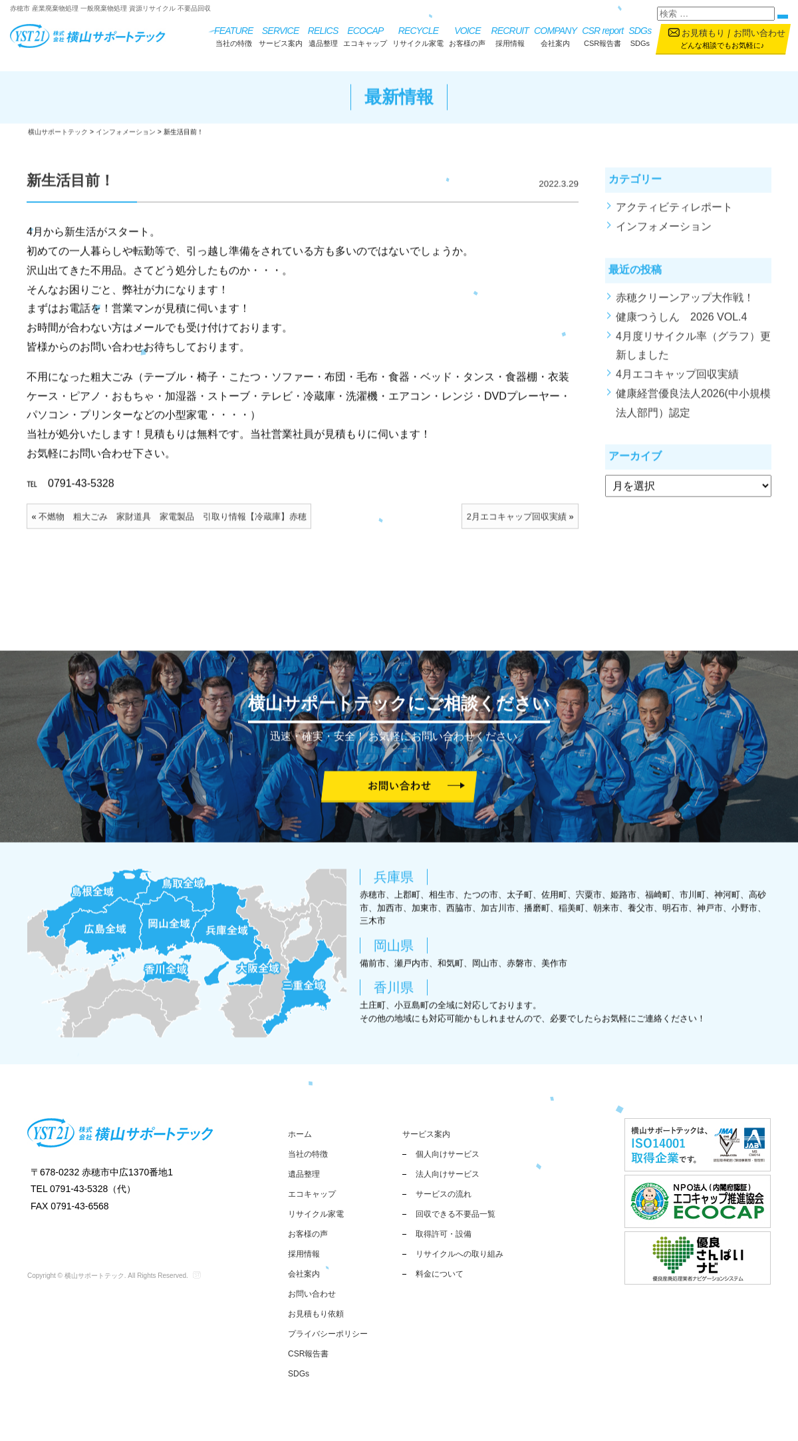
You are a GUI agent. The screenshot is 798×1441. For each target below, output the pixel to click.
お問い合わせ (759, 33)
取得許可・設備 (443, 1234)
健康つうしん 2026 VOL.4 (681, 324)
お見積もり (703, 33)
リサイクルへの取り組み (459, 1254)
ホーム (300, 1134)
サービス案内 (281, 35)
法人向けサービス (447, 1174)
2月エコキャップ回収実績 (517, 525)
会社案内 (555, 35)
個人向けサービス (447, 1154)
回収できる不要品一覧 (455, 1214)
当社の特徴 (233, 35)
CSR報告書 (602, 35)
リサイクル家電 (418, 35)
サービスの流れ (443, 1194)
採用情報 (510, 35)
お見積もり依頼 (316, 1314)
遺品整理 (323, 35)
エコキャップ (365, 35)
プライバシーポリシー (328, 1333)
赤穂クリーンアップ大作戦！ (685, 305)
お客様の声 (467, 35)
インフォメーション (664, 234)
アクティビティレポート (674, 215)
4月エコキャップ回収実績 (677, 382)
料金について (440, 1274)
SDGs (639, 35)
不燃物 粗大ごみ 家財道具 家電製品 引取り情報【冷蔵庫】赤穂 (173, 525)
